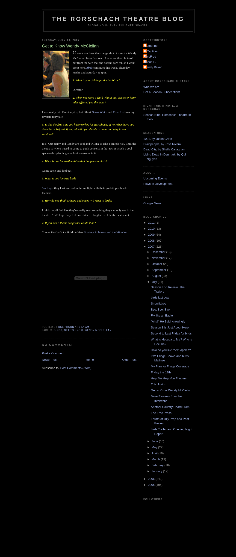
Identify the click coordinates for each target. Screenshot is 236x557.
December (159, 252)
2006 (152, 479)
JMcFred (150, 56)
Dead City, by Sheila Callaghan (164, 149)
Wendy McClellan (98, 330)
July (155, 282)
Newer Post (49, 359)
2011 (152, 222)
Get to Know (73, 330)
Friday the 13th (161, 372)
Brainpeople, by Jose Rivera (162, 144)
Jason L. (150, 62)
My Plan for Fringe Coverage (170, 366)
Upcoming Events (155, 178)
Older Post (129, 359)
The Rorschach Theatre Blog (118, 18)
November (159, 258)
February (158, 465)
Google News (152, 203)
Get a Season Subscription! (161, 92)
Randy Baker (153, 67)
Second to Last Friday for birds (171, 333)
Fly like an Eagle (162, 315)
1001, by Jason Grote (157, 139)
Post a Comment (53, 353)
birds (58, 330)
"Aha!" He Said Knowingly (168, 321)
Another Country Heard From (170, 407)
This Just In (158, 384)
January (157, 471)
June (155, 441)
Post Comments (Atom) (75, 368)
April (155, 453)
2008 (152, 240)
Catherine (151, 45)
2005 (152, 485)
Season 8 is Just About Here (170, 327)
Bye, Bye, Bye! (160, 309)
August (157, 276)
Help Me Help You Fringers (168, 378)
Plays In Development (157, 183)
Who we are (151, 87)
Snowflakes (158, 303)
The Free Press (161, 413)
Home (90, 359)
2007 (152, 246)
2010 (152, 228)
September (159, 270)
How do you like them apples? (171, 350)
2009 (152, 234)
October (157, 264)
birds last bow (160, 297)
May (155, 447)
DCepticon (152, 51)
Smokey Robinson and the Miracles (105, 232)
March (156, 459)
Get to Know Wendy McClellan (171, 390)
